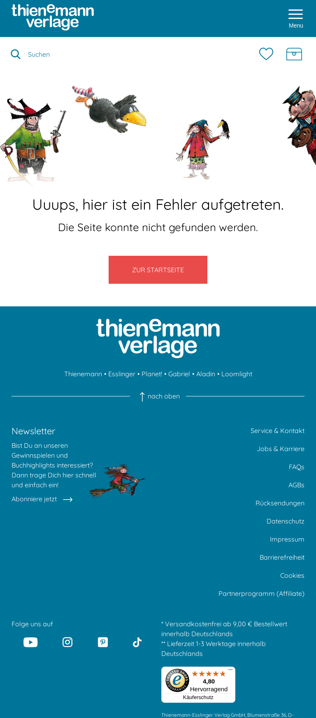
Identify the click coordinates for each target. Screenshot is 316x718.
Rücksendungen (280, 503)
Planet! (152, 374)
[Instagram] (68, 642)
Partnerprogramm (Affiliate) (261, 593)
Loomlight (236, 374)
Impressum (287, 539)
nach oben (157, 396)
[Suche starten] (15, 54)
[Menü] (230, 671)
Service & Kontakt (277, 430)
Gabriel (179, 374)
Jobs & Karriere (280, 449)
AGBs (296, 485)
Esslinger (121, 374)
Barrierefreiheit (282, 557)
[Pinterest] (103, 642)
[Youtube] (30, 642)
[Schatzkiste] (294, 54)
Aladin (205, 374)
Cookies (292, 575)
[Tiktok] (137, 642)
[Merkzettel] (268, 54)
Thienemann (83, 374)
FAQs (296, 467)
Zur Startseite (158, 270)
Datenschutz (285, 521)
